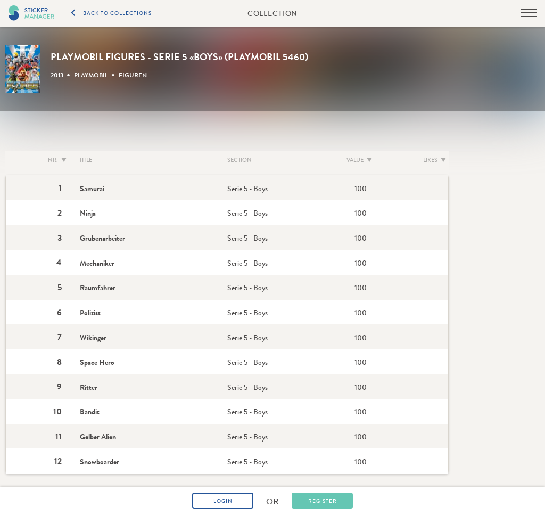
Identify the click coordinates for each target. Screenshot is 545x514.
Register (322, 501)
